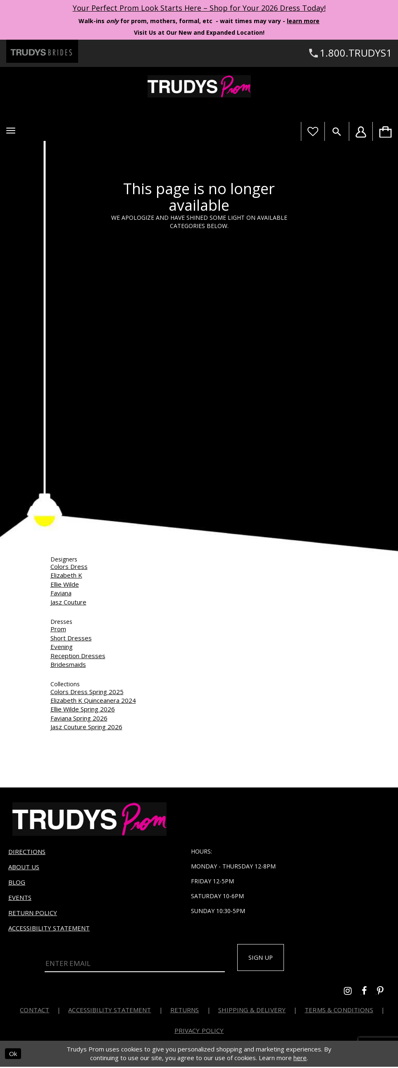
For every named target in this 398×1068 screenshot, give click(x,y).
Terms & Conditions (339, 1011)
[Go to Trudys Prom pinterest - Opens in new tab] (384, 993)
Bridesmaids (68, 664)
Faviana (60, 593)
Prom (58, 629)
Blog (16, 882)
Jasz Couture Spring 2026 (86, 727)
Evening (61, 646)
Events (19, 897)
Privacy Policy (199, 1032)
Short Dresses (71, 638)
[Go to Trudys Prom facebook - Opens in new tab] (369, 993)
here (300, 1059)
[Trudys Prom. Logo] (199, 86)
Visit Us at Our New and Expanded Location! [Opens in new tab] (199, 32)
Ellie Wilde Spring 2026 (82, 709)
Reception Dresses (77, 656)
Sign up (263, 958)
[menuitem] (385, 131)
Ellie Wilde (64, 584)
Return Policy (32, 913)
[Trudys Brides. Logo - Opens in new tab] (42, 51)
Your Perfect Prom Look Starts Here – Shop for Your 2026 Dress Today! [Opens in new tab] (199, 8)
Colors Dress (69, 566)
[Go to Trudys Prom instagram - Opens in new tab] (353, 993)
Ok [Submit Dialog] (13, 1055)
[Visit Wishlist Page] (312, 131)
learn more (303, 21)
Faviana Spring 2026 (78, 718)
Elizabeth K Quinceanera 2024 (93, 700)
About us (23, 867)
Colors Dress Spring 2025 (87, 691)
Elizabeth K (66, 575)
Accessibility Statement (49, 928)
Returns (184, 1011)
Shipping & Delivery (252, 1011)
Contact (34, 1011)
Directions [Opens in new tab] (26, 851)
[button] (10, 130)
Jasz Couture (68, 602)
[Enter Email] (135, 962)
